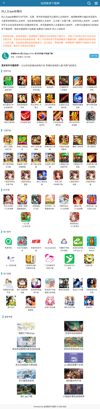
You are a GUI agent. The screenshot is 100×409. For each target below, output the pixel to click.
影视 (38, 21)
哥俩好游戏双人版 (54, 65)
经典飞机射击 (70, 65)
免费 (38, 29)
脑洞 (29, 25)
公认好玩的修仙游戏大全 (33, 65)
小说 (66, 25)
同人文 (59, 17)
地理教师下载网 (50, 3)
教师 (77, 17)
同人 (3, 17)
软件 (66, 17)
